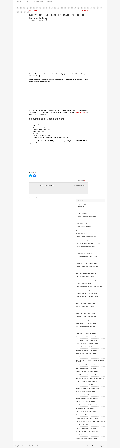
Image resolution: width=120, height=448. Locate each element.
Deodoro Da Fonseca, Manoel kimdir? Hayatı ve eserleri (90, 421)
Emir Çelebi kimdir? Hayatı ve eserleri (85, 246)
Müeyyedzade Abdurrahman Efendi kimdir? (87, 260)
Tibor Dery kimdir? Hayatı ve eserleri (85, 391)
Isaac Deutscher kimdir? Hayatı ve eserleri (87, 346)
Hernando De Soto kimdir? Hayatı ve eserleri (87, 371)
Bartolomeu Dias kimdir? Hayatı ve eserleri (87, 310)
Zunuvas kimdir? (80, 220)
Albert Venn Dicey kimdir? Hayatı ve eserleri (87, 300)
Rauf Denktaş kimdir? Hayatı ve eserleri (86, 425)
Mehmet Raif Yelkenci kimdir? (83, 233)
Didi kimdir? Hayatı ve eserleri (83, 283)
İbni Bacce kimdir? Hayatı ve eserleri (85, 240)
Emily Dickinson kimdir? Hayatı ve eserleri (86, 293)
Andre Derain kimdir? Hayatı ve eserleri (86, 415)
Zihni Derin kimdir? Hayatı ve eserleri (85, 408)
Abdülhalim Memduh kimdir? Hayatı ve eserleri (88, 243)
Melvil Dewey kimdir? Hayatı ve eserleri (86, 316)
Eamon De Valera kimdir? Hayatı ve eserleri (87, 343)
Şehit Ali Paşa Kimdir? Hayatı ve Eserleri (86, 263)
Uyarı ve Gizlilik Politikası (35, 1)
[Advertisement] (70, 4)
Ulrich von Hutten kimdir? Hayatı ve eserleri (87, 266)
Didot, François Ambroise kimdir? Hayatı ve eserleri (89, 286)
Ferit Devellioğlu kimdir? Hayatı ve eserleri (87, 340)
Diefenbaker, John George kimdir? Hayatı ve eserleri (89, 280)
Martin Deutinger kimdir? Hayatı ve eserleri (87, 353)
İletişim (49, 1)
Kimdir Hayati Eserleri (90, 446)
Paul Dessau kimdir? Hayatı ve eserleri (86, 364)
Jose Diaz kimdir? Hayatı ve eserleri (85, 306)
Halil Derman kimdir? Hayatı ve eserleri (86, 401)
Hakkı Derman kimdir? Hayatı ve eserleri (86, 404)
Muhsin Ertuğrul (80, 112)
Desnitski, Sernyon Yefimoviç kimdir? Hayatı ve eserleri (90, 378)
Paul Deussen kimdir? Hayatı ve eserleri (86, 356)
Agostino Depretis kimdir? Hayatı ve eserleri (87, 418)
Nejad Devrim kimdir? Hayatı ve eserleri (86, 326)
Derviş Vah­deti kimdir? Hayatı (83, 394)
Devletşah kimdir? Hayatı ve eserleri (85, 330)
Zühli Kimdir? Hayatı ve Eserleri (84, 253)
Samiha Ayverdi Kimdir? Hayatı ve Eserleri (87, 256)
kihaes (52, 185)
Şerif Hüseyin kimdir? (81, 213)
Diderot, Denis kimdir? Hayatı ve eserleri (86, 290)
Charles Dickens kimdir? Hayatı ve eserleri (87, 296)
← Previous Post (33, 10)
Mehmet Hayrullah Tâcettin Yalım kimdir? (86, 236)
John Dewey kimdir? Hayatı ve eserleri (86, 320)
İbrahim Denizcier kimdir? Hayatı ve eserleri (87, 431)
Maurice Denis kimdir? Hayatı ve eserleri (86, 438)
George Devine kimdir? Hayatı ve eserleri (86, 336)
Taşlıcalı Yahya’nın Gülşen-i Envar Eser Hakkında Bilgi (90, 250)
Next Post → (85, 10)
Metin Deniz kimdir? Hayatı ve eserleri (85, 435)
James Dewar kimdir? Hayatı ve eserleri (86, 323)
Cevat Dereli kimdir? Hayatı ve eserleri (86, 411)
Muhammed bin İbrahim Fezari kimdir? (86, 216)
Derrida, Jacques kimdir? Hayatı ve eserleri (87, 398)
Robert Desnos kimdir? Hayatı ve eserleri (86, 374)
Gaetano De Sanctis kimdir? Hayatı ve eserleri (88, 388)
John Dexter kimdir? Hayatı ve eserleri (85, 313)
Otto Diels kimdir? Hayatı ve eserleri (85, 276)
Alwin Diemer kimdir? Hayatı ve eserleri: (86, 273)
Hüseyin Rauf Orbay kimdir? (83, 210)
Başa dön (102, 446)
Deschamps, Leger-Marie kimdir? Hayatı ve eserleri (89, 384)
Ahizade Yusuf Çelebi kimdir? (83, 226)
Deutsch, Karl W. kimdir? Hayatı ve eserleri (87, 350)
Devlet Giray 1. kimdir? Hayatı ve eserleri (86, 333)
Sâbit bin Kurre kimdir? (82, 223)
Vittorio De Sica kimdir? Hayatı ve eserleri (86, 381)
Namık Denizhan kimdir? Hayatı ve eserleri (87, 428)
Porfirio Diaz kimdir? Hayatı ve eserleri (86, 303)
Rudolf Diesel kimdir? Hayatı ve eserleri (86, 270)
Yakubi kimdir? (80, 206)
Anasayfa (20, 1)
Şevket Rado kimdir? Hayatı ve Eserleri (86, 230)
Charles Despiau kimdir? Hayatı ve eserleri (87, 368)
